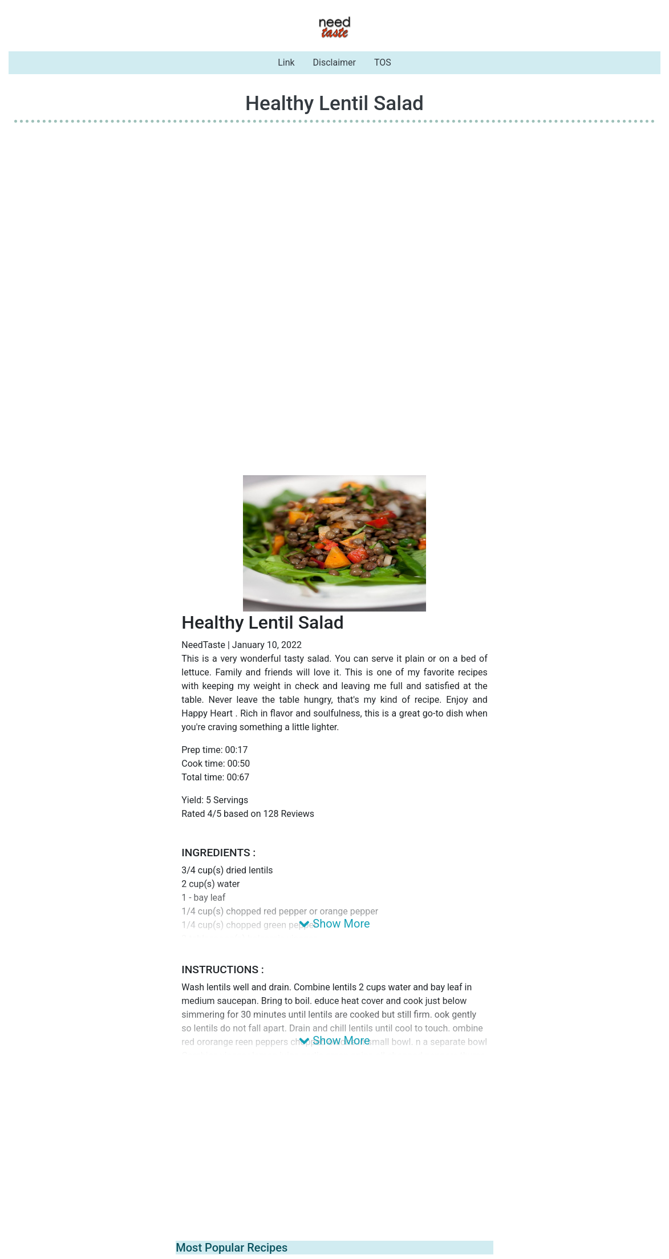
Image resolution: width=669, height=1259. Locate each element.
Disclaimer (334, 62)
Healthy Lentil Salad (334, 103)
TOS (382, 62)
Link (286, 62)
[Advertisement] (334, 212)
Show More (334, 923)
